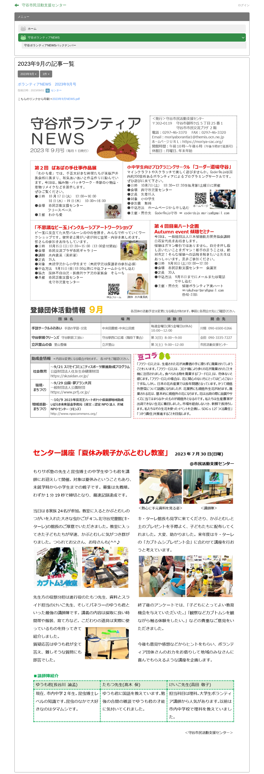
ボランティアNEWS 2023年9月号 (47, 84)
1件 (46, 74)
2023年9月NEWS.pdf (66, 99)
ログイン (244, 5)
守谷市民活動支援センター (44, 5)
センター (54, 90)
